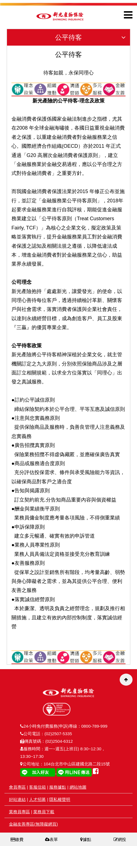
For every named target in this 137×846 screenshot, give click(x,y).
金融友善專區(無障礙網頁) (33, 824)
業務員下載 (43, 811)
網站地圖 (78, 787)
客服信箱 (37, 787)
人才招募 (37, 799)
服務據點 (57, 787)
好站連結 (17, 799)
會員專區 (17, 787)
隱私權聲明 (59, 799)
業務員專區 (19, 811)
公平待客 (92, 37)
